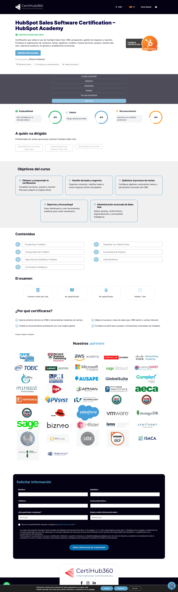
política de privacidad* (66, 524)
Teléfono (22, 501)
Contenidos (89, 86)
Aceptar (107, 588)
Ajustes (135, 588)
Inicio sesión (146, 7)
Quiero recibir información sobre (104, 512)
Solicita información (28, 53)
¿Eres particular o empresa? (30, 512)
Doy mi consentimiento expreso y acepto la (49, 524)
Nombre (22, 489)
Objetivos (89, 81)
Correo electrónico (98, 501)
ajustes (91, 589)
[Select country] (20, 506)
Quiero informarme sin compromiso (89, 547)
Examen (89, 90)
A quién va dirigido (89, 76)
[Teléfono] (53, 506)
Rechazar (120, 588)
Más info (89, 101)
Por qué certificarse (89, 95)
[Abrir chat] (172, 586)
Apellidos (94, 489)
